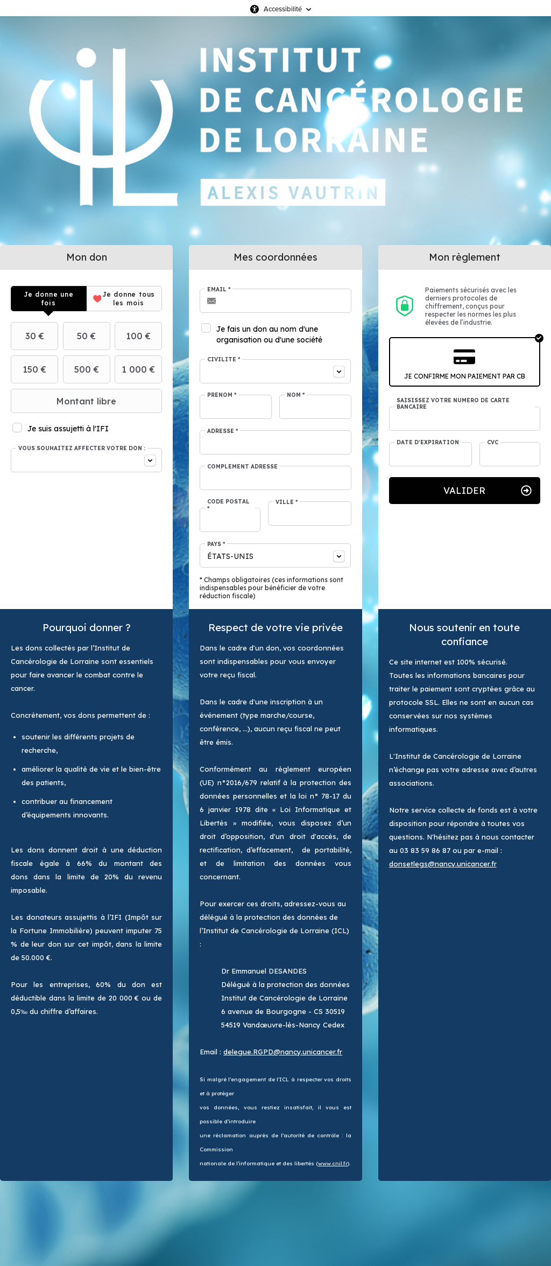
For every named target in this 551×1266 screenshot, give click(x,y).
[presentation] (48, 298)
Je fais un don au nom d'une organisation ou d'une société (269, 334)
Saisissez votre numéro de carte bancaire (453, 403)
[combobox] (86, 460)
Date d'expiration (428, 442)
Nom (296, 395)
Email (218, 289)
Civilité (223, 359)
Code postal (228, 505)
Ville (287, 502)
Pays (216, 544)
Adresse (222, 431)
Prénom (221, 395)
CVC (492, 442)
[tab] (49, 298)
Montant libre (64, 401)
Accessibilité (283, 9)
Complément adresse (242, 467)
